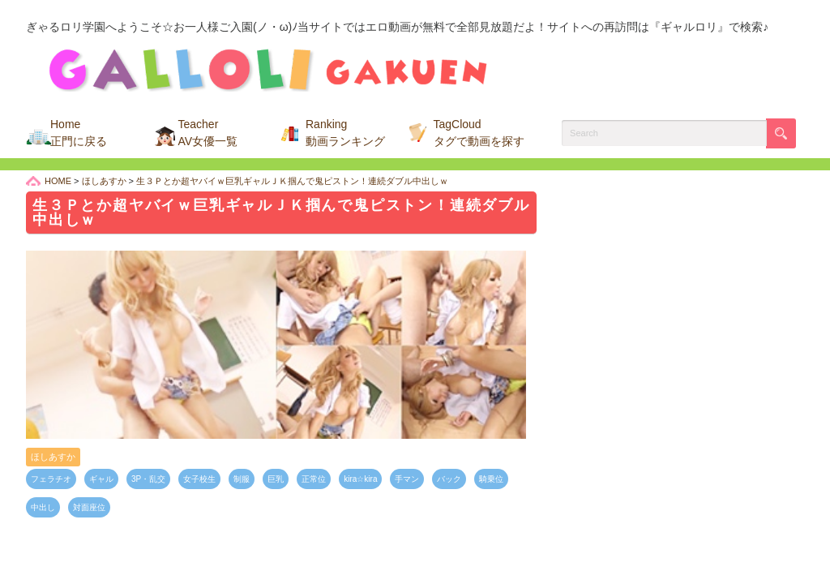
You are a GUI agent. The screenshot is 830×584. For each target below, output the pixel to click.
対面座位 (89, 507)
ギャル (101, 478)
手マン (407, 478)
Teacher (208, 133)
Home (78, 133)
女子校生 (199, 478)
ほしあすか (53, 457)
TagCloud (479, 133)
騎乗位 (491, 478)
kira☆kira (360, 478)
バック (449, 478)
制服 (241, 478)
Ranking (345, 133)
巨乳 (275, 478)
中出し (43, 507)
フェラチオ (51, 478)
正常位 (314, 478)
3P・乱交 (148, 478)
